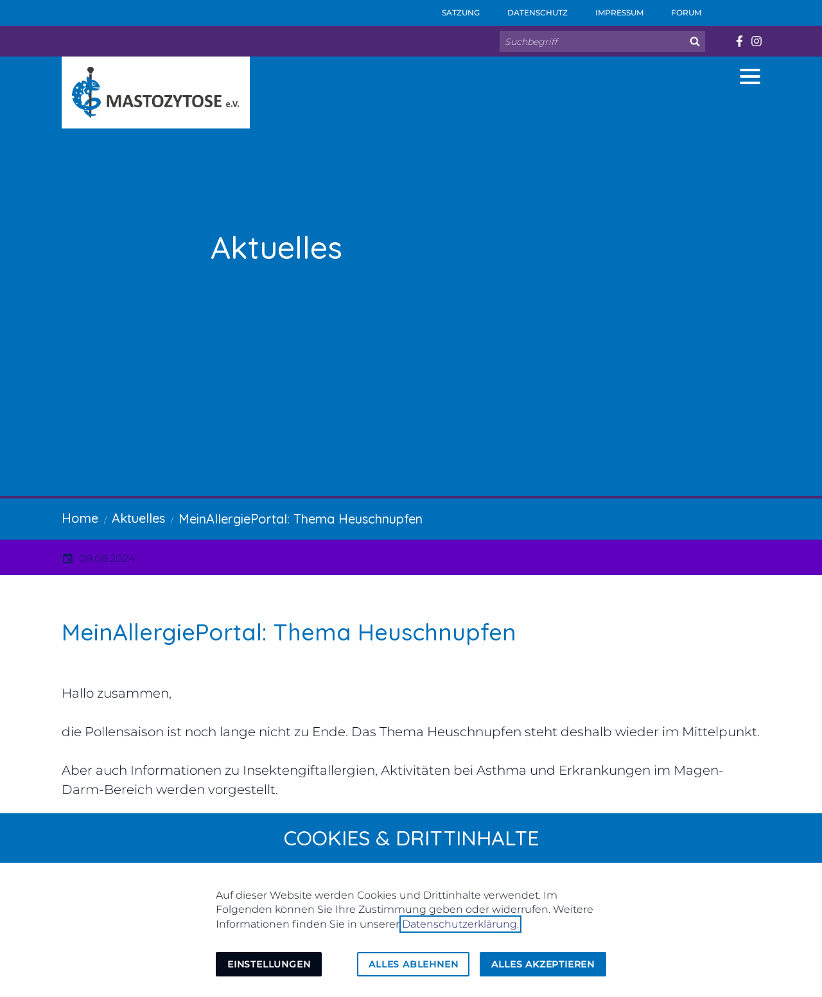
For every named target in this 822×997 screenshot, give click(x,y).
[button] (750, 76)
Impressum (610, 8)
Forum (677, 8)
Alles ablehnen (413, 964)
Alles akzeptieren (543, 964)
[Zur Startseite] (156, 92)
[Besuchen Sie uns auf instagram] (756, 41)
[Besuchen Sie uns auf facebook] (738, 41)
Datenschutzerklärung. (460, 924)
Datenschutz (529, 8)
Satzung (452, 8)
